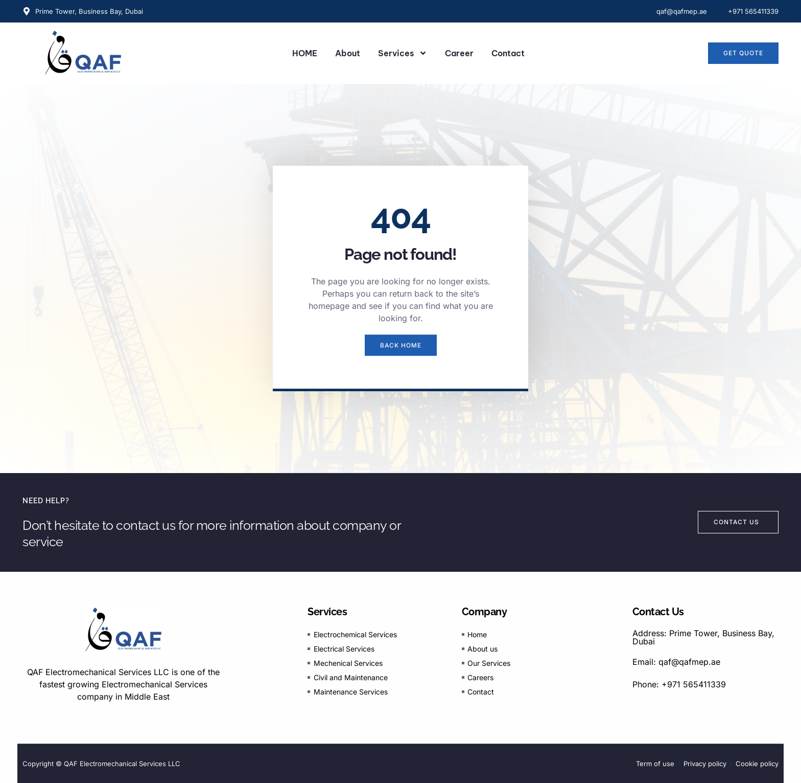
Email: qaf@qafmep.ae (676, 662)
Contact (508, 53)
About (347, 53)
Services (402, 53)
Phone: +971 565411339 (679, 684)
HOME (304, 53)
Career (459, 53)
